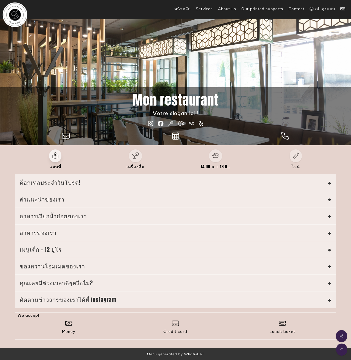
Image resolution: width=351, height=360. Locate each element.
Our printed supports (262, 8)
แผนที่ (55, 167)
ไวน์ (296, 167)
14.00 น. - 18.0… (215, 167)
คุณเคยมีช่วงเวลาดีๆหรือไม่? (56, 283)
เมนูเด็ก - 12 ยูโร (41, 249)
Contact (296, 8)
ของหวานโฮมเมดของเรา (52, 266)
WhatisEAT (194, 354)
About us (227, 8)
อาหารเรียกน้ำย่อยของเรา (53, 216)
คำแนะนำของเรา (42, 199)
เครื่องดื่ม (135, 167)
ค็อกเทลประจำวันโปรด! (50, 182)
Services (204, 8)
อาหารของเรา (38, 232)
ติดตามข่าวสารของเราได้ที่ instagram (68, 299)
